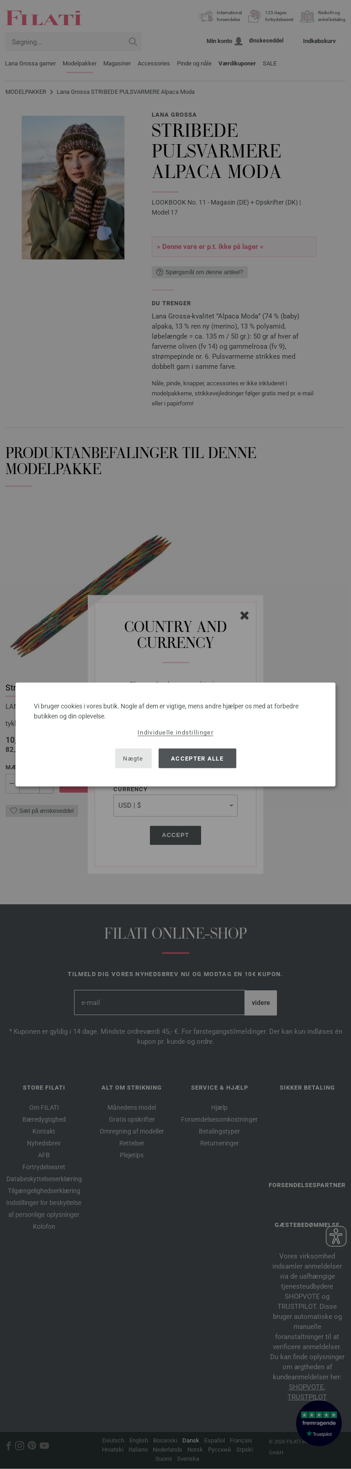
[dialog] (175, 735)
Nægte (133, 758)
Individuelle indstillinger (175, 732)
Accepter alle (197, 758)
